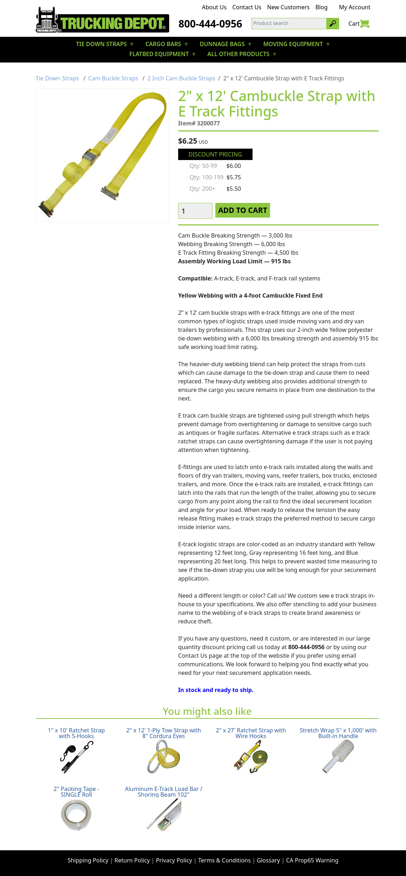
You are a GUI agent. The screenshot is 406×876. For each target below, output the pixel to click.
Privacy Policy (174, 860)
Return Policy (132, 860)
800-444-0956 (210, 23)
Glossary (268, 860)
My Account (355, 7)
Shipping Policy (88, 860)
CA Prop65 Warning (312, 860)
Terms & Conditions (224, 860)
